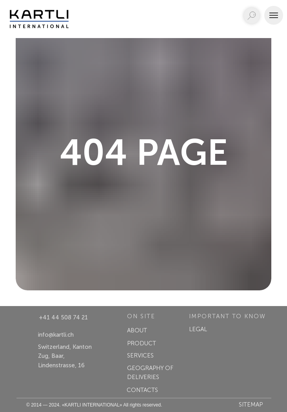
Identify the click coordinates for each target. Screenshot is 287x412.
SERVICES (140, 355)
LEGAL (198, 329)
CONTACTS (142, 390)
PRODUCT (141, 343)
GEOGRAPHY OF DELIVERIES (150, 373)
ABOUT (137, 330)
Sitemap (251, 404)
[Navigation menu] (273, 15)
